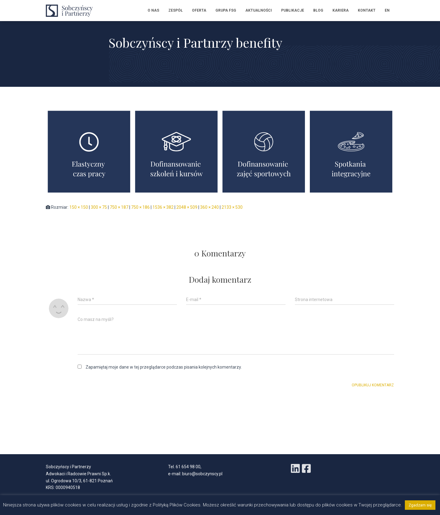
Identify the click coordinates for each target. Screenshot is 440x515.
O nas (153, 10)
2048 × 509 (186, 207)
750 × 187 (119, 207)
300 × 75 (99, 207)
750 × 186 (140, 207)
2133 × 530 (232, 207)
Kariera (340, 10)
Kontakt (367, 10)
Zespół (175, 10)
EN (387, 10)
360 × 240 (209, 207)
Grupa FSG (225, 10)
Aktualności (258, 10)
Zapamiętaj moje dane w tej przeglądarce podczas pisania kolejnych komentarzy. (164, 367)
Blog (318, 10)
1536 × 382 (163, 207)
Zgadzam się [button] (420, 505)
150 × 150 (78, 207)
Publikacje (292, 10)
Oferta (199, 10)
